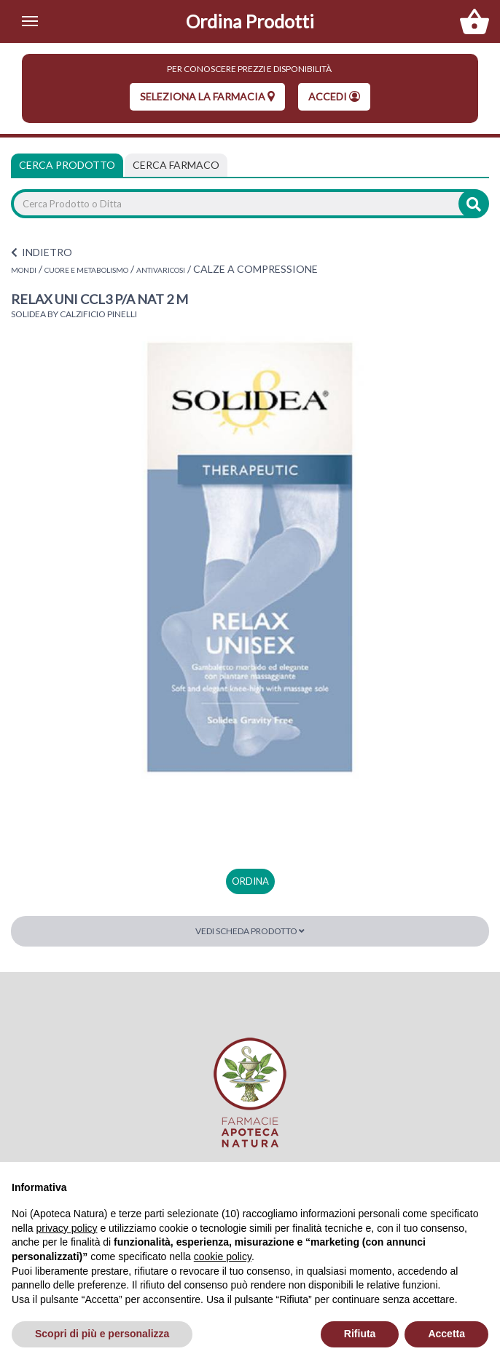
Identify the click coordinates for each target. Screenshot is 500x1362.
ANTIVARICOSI (160, 270)
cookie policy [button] (222, 1256)
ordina (250, 881)
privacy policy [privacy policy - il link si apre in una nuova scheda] (66, 1228)
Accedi (334, 96)
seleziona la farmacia (207, 96)
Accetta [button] (446, 1333)
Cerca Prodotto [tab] (67, 165)
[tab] (176, 165)
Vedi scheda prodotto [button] (250, 930)
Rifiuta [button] (360, 1333)
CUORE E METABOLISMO (86, 270)
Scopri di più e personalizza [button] (102, 1333)
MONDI (23, 270)
